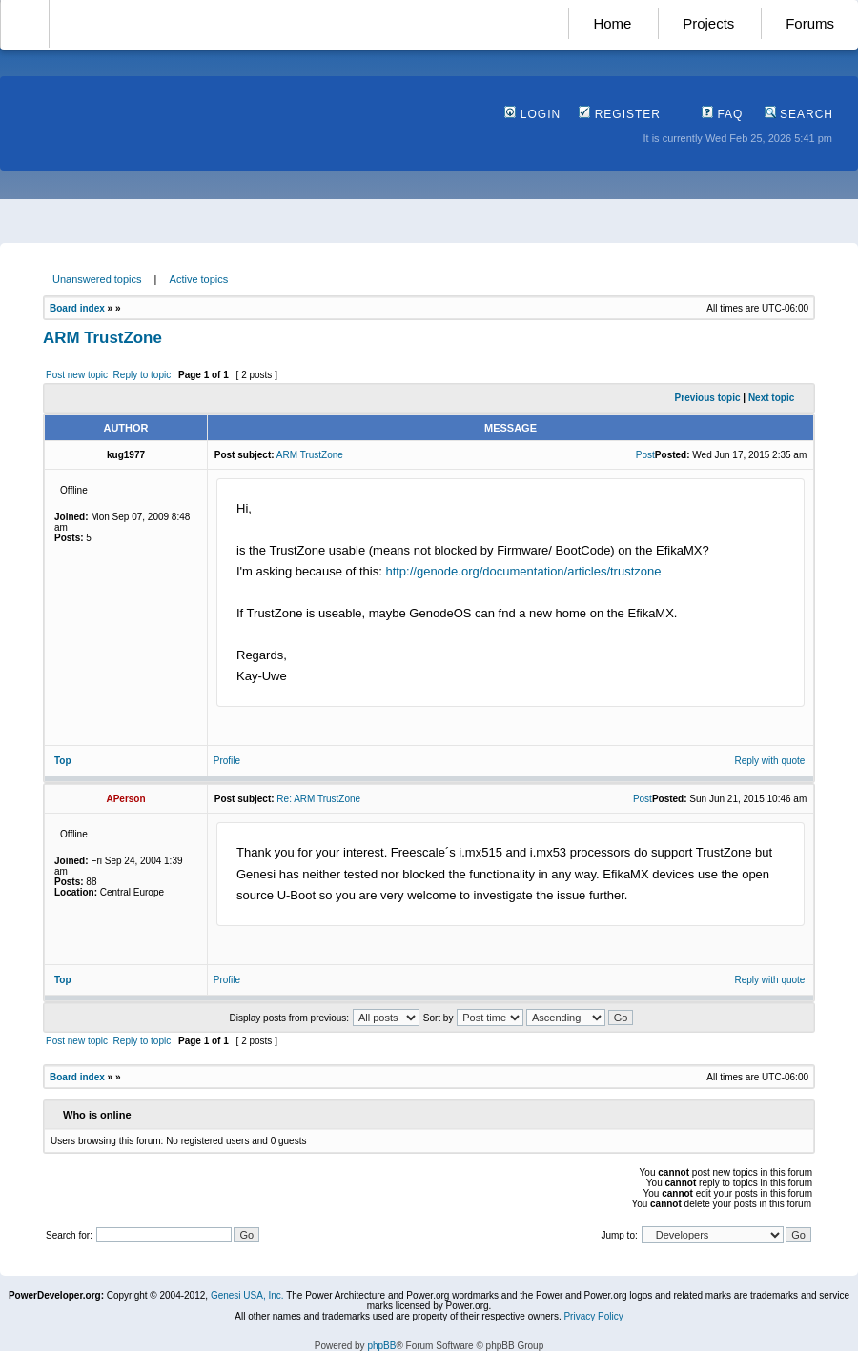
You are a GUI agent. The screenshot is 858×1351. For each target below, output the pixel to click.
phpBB (381, 1346)
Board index (77, 308)
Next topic (771, 398)
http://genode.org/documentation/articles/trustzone (523, 571)
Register (620, 114)
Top (63, 761)
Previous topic (708, 398)
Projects (708, 23)
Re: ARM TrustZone (318, 799)
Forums (810, 23)
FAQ (722, 114)
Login (532, 114)
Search (799, 114)
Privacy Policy (593, 1316)
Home (612, 23)
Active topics (199, 279)
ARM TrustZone (102, 338)
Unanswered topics (97, 279)
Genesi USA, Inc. (247, 1295)
